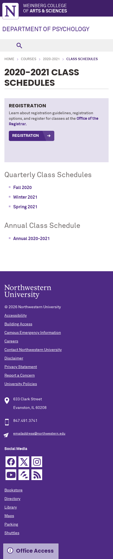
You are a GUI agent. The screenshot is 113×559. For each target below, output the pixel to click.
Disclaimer (13, 358)
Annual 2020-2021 (31, 238)
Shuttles (11, 533)
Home (9, 59)
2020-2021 (51, 59)
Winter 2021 (25, 197)
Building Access (18, 324)
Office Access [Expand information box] (35, 551)
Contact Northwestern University (33, 350)
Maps (9, 516)
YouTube (11, 474)
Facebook (11, 461)
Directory (12, 499)
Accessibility (15, 316)
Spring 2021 (25, 207)
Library (10, 507)
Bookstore (13, 490)
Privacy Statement (20, 367)
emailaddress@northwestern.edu (39, 433)
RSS (36, 474)
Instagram (36, 461)
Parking (11, 524)
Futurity (23, 474)
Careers (11, 341)
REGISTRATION (25, 136)
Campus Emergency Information (32, 333)
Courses (28, 59)
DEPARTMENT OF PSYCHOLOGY (45, 29)
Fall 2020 (22, 187)
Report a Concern (19, 375)
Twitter (23, 461)
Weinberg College (68, 9)
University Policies (20, 384)
